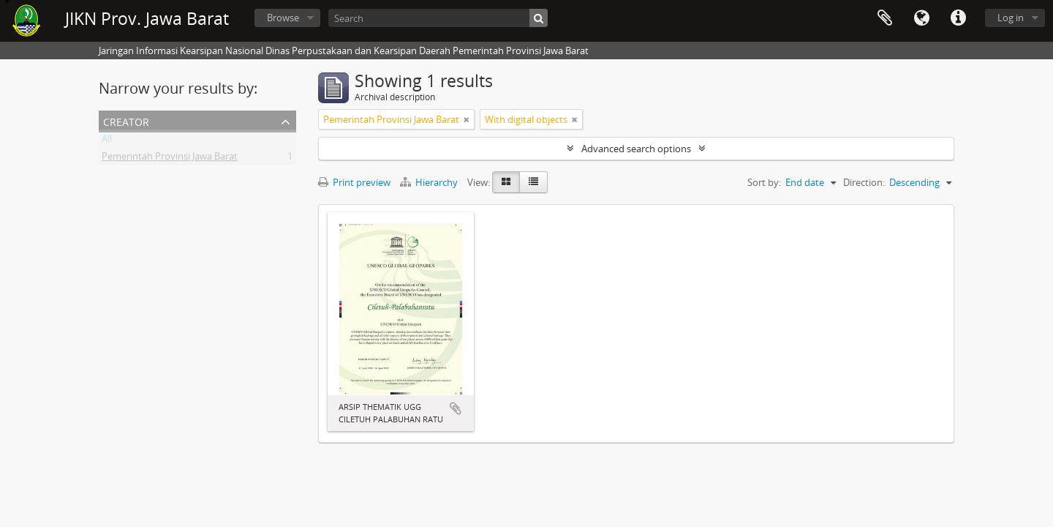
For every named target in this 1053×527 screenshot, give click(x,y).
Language (921, 18)
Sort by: (764, 182)
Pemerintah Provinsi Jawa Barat (170, 158)
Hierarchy (430, 182)
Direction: (864, 182)
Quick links (958, 18)
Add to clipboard (455, 408)
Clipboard (885, 18)
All (107, 141)
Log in (1010, 17)
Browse (283, 17)
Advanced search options (636, 148)
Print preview (354, 182)
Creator (126, 120)
